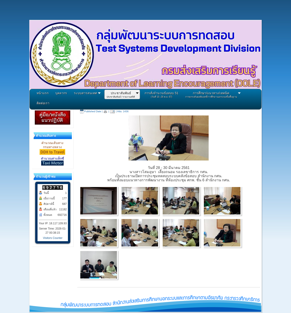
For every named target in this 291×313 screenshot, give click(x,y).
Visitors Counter (52, 238)
